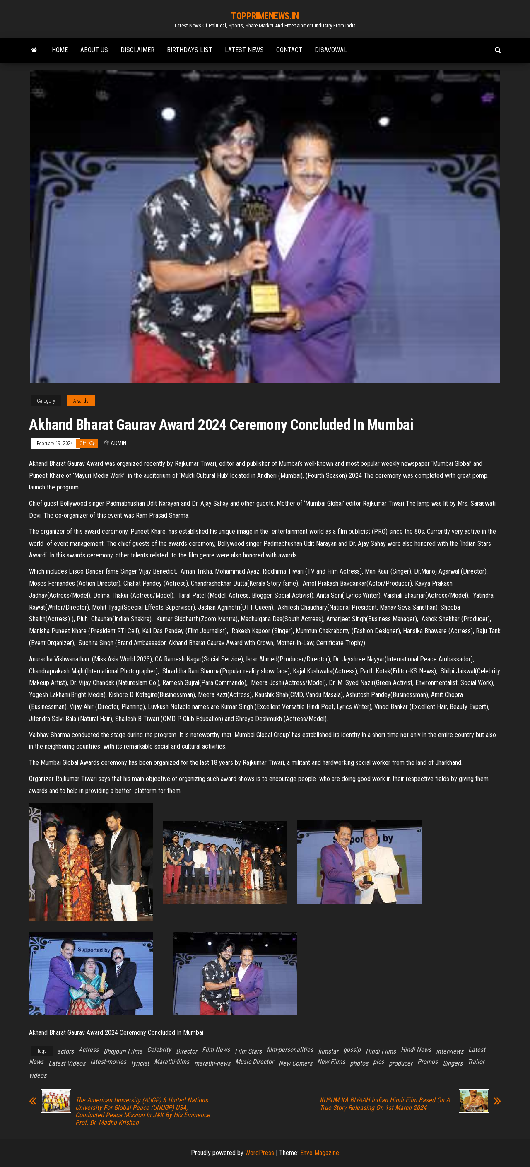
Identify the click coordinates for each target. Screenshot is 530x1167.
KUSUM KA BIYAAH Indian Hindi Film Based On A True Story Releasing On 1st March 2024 (385, 1104)
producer (400, 1063)
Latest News (244, 50)
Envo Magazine (319, 1153)
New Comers (295, 1063)
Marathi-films (171, 1062)
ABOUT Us (94, 50)
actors (65, 1051)
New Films (331, 1062)
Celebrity (159, 1050)
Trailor (475, 1062)
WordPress (259, 1153)
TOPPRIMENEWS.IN (265, 16)
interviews (449, 1051)
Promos (427, 1062)
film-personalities (290, 1050)
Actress (89, 1050)
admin (118, 443)
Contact (289, 50)
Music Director (254, 1062)
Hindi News (416, 1050)
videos (37, 1075)
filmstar (328, 1051)
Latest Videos (66, 1063)
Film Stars (248, 1051)
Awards (81, 401)
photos (359, 1063)
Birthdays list (189, 50)
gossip (352, 1050)
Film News (216, 1050)
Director (186, 1051)
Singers (453, 1063)
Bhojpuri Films (123, 1051)
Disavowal (331, 50)
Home (60, 50)
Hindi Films (381, 1051)
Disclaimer (137, 50)
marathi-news (212, 1063)
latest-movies (108, 1062)
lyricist (140, 1063)
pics (378, 1062)
